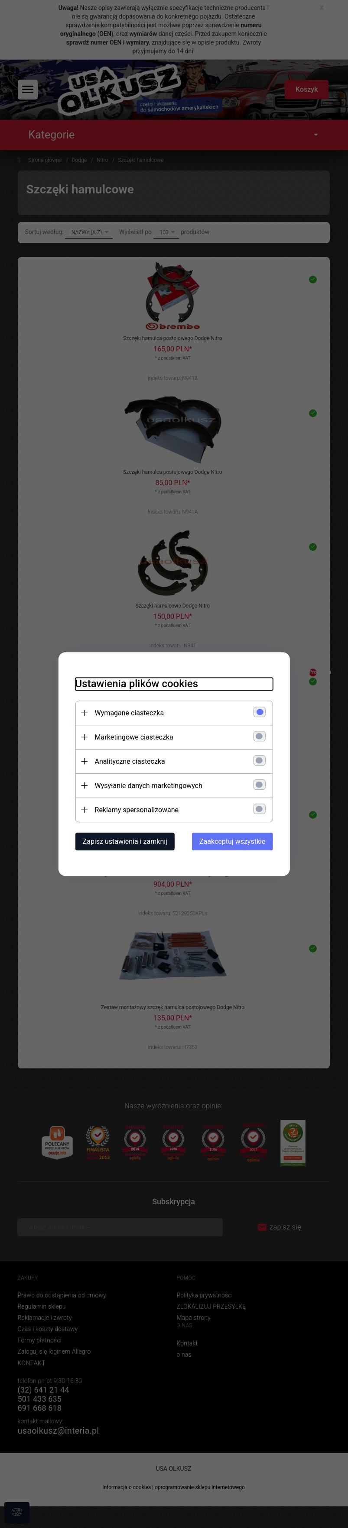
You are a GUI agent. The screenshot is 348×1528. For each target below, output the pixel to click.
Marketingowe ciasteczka (133, 737)
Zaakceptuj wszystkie (233, 841)
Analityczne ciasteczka (129, 761)
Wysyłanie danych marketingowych (148, 786)
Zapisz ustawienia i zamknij (124, 841)
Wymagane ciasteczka (128, 713)
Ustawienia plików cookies (136, 684)
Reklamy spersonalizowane (136, 810)
